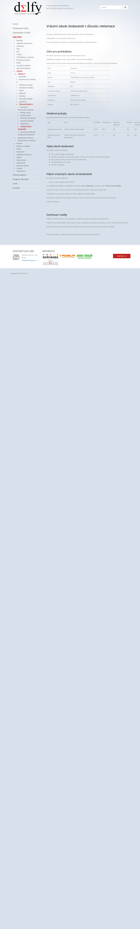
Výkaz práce (21, 160)
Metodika (22, 76)
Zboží (21, 90)
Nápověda (17, 37)
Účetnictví (20, 46)
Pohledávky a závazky (25, 57)
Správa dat (21, 163)
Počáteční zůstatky (26, 88)
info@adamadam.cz (29, 260)
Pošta (19, 149)
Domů (15, 24)
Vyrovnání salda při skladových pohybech (26, 133)
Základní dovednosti (24, 43)
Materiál (22, 93)
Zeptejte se (121, 256)
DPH (18, 49)
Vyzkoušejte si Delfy (21, 32)
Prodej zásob (25, 115)
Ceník (15, 183)
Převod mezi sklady (28, 118)
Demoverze (21, 171)
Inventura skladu (26, 121)
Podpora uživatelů (21, 179)
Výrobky (22, 96)
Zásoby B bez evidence (27, 140)
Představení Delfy (20, 28)
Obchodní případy (23, 68)
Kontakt (16, 188)
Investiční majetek (23, 65)
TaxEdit (19, 168)
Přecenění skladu (25, 99)
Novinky (20, 40)
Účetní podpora (19, 175)
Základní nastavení (24, 154)
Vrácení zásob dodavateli (24, 127)
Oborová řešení (23, 165)
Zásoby (19, 71)
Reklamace (24, 124)
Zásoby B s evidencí (25, 138)
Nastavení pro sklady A (26, 80)
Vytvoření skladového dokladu (26, 108)
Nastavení (20, 152)
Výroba (19, 143)
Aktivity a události (23, 146)
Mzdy (19, 63)
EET (18, 51)
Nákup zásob (25, 112)
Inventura (23, 101)
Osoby (19, 54)
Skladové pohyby (26, 85)
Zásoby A (21, 74)
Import (19, 157)
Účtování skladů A (26, 104)
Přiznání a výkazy (23, 60)
